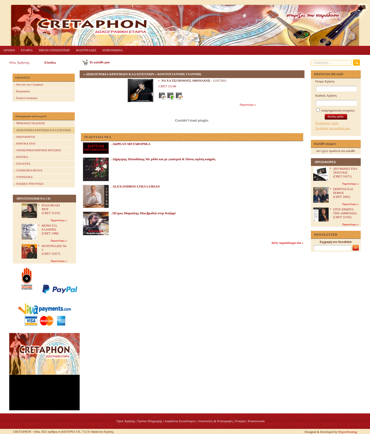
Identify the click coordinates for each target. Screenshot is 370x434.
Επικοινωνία (256, 421)
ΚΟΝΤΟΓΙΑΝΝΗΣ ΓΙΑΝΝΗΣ (179, 74)
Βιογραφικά (22, 91)
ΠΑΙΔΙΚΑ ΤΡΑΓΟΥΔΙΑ (29, 184)
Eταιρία (240, 421)
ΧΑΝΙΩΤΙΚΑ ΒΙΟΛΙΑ (28, 170)
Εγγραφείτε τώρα (326, 123)
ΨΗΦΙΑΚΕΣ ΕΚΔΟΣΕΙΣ (29, 123)
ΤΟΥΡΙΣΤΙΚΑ (23, 177)
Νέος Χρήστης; (19, 62)
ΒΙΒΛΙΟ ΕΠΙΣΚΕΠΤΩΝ (54, 50)
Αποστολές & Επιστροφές (215, 421)
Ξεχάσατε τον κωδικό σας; (333, 128)
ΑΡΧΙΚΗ (9, 50)
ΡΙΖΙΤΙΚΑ (21, 157)
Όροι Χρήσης (126, 421)
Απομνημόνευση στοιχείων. (335, 110)
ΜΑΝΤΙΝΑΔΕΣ (86, 50)
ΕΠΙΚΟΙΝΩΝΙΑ (112, 50)
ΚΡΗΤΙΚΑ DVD (24, 144)
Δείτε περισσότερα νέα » (287, 243)
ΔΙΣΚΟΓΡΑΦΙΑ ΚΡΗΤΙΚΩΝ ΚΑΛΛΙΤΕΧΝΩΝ (42, 130)
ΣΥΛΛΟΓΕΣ (22, 164)
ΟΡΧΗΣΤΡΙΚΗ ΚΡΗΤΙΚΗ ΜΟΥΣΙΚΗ (37, 150)
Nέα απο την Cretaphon (28, 85)
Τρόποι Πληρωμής (149, 421)
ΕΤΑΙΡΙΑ (27, 50)
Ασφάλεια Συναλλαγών (180, 421)
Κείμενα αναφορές (25, 98)
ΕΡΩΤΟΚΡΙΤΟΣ (24, 137)
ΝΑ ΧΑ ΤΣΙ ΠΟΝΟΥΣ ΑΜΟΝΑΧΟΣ (185, 80)
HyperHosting (347, 432)
